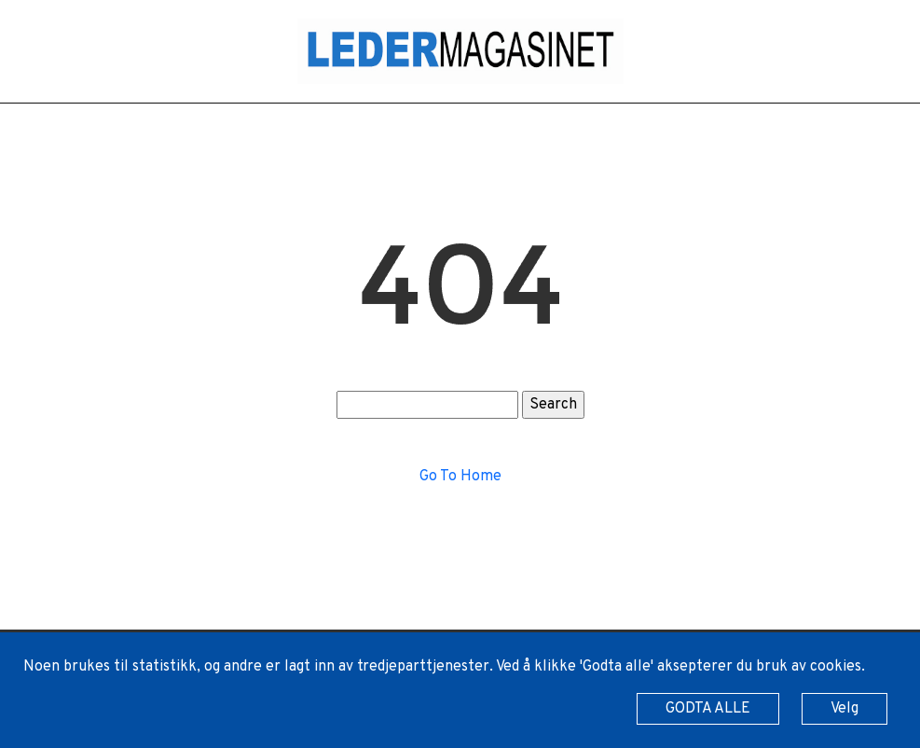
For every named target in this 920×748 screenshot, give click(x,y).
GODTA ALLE (708, 709)
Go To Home (460, 476)
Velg (844, 709)
